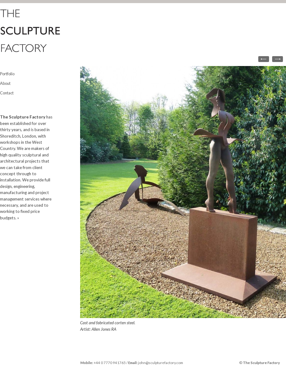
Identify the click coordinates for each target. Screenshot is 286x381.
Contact (7, 92)
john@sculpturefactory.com (160, 363)
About (5, 83)
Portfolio (7, 73)
